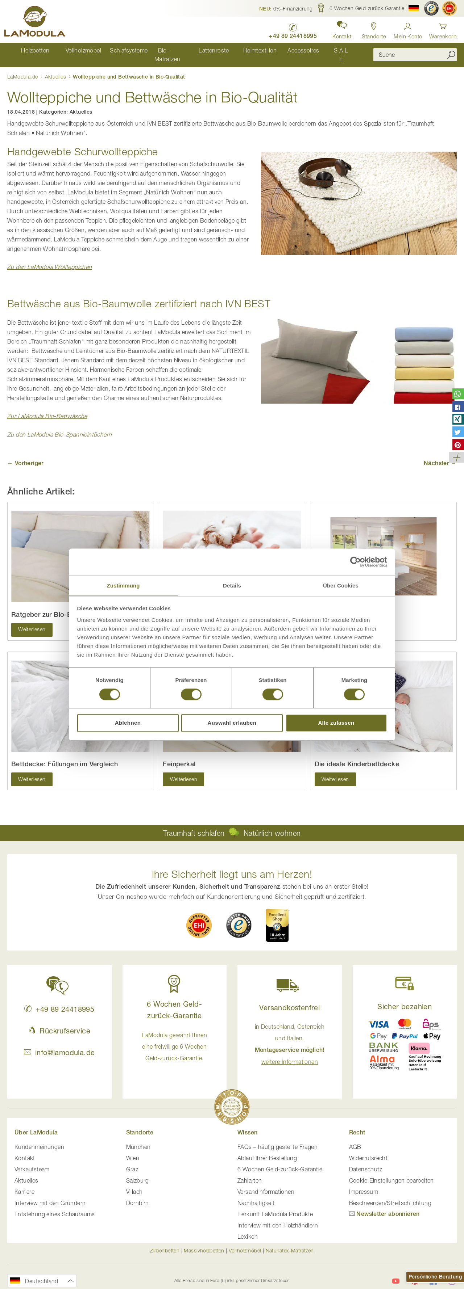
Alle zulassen (336, 723)
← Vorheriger (25, 455)
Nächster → (440, 455)
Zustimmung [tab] (123, 585)
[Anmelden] (408, 28)
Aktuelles (56, 69)
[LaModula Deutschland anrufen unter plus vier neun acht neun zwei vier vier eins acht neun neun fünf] (287, 29)
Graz (132, 1161)
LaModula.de (23, 69)
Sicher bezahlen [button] (404, 998)
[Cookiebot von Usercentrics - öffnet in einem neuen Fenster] (355, 561)
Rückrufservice (59, 1023)
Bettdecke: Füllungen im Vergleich (64, 756)
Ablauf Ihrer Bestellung (267, 1150)
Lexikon (247, 1229)
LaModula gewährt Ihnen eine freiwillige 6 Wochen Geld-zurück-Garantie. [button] (174, 1038)
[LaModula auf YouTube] (396, 1273)
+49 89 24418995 (59, 1001)
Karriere (24, 1184)
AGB (355, 1139)
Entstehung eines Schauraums (54, 1206)
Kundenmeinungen (39, 1139)
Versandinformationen (265, 1184)
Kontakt (24, 1150)
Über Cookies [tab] (341, 585)
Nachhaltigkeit (256, 1195)
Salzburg (137, 1173)
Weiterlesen (32, 622)
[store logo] (38, 22)
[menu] (184, 51)
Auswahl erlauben (232, 723)
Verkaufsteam (32, 1161)
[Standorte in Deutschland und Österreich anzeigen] (371, 28)
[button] (286, 8)
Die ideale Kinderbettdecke (357, 756)
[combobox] (415, 51)
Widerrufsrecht (368, 1150)
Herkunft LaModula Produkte (275, 1206)
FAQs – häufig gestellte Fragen (277, 1139)
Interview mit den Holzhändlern (277, 1217)
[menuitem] (29, 51)
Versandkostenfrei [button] (289, 999)
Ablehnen (128, 723)
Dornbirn (137, 1195)
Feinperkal (179, 756)
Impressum (363, 1184)
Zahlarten (249, 1173)
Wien (133, 1150)
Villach (134, 1184)
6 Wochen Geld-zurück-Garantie (280, 1161)
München (138, 1139)
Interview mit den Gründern (50, 1195)
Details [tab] (232, 585)
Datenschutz (365, 1161)
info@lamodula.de (59, 1044)
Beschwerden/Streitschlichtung (390, 1195)
